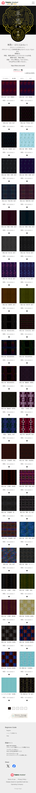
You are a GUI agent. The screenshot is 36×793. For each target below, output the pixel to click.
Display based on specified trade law (17, 782)
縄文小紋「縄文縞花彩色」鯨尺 (9, 382)
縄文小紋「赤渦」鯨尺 (9, 123)
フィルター (5, 78)
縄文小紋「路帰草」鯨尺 (9, 304)
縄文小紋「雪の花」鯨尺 (27, 252)
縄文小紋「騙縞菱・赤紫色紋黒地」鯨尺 (27, 382)
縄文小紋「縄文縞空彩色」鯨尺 (9, 356)
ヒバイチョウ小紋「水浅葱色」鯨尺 (9, 694)
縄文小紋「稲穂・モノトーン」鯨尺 (27, 564)
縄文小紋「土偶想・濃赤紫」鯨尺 (9, 616)
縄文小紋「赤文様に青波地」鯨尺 (27, 642)
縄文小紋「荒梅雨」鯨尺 (9, 149)
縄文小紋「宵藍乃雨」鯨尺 (9, 201)
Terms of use (11, 779)
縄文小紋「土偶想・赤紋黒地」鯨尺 (9, 486)
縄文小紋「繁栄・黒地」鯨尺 (26, 486)
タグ (30, 78)
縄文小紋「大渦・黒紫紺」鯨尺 (9, 97)
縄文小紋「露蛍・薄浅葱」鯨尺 (27, 149)
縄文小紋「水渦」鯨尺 (9, 564)
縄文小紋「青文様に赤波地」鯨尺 (9, 668)
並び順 (14, 78)
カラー (22, 78)
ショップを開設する (12, 733)
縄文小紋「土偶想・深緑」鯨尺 (27, 590)
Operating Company (17, 784)
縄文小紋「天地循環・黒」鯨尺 (9, 512)
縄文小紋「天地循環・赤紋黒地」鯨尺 (9, 460)
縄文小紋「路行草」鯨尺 (27, 304)
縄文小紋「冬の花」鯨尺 (27, 278)
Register (9, 730)
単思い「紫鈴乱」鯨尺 (9, 434)
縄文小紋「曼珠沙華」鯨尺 (27, 434)
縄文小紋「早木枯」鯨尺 (27, 123)
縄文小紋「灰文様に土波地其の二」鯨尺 (27, 616)
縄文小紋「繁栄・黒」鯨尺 (27, 512)
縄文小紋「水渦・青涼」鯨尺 (26, 538)
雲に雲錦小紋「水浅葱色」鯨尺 (27, 668)
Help (8, 736)
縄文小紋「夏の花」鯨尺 (9, 278)
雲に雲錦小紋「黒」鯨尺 (27, 694)
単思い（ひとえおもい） (9, 100)
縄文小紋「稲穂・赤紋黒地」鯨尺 (27, 460)
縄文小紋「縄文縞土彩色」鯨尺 (9, 330)
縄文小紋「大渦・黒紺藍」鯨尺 (27, 97)
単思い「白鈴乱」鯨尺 (27, 408)
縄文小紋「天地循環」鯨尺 (9, 538)
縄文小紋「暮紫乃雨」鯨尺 (27, 201)
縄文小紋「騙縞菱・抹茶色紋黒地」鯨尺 (9, 408)
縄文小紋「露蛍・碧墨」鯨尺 (9, 175)
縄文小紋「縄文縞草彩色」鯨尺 (27, 356)
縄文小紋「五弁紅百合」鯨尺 (26, 330)
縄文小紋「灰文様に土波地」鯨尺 (9, 642)
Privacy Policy (22, 779)
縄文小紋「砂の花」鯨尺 (9, 252)
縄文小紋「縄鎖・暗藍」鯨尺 (26, 226)
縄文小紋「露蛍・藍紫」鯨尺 (26, 175)
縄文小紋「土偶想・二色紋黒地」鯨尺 (9, 590)
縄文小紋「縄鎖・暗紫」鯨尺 (9, 226)
